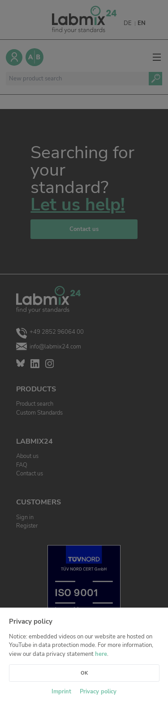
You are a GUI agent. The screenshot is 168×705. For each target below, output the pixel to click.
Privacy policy (98, 692)
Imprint (61, 692)
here (101, 654)
